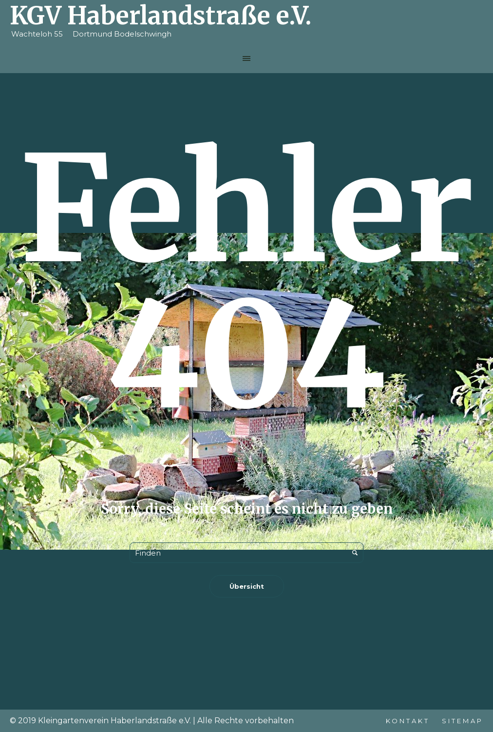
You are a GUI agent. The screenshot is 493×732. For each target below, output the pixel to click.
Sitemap (462, 721)
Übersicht (246, 586)
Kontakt (408, 721)
